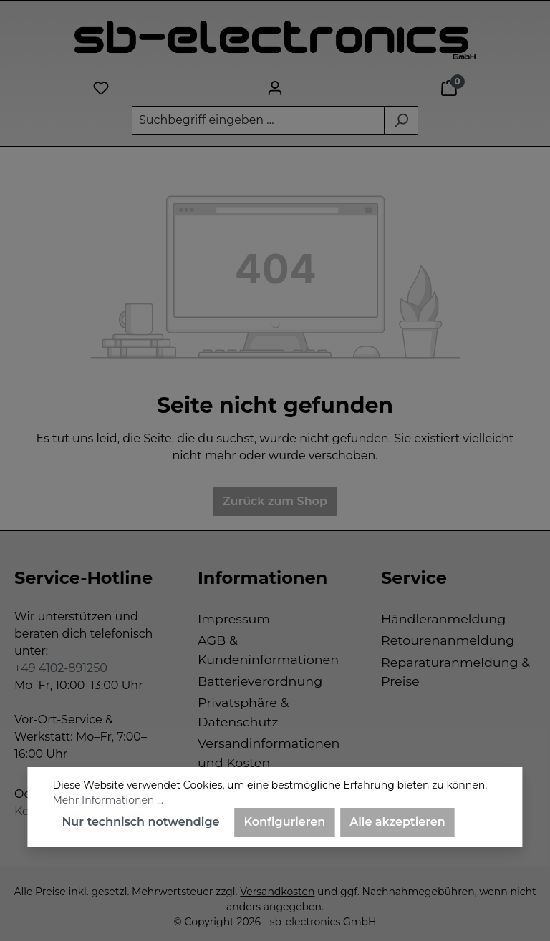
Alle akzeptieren (397, 822)
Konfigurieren (284, 822)
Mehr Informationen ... (107, 800)
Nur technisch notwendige (140, 822)
